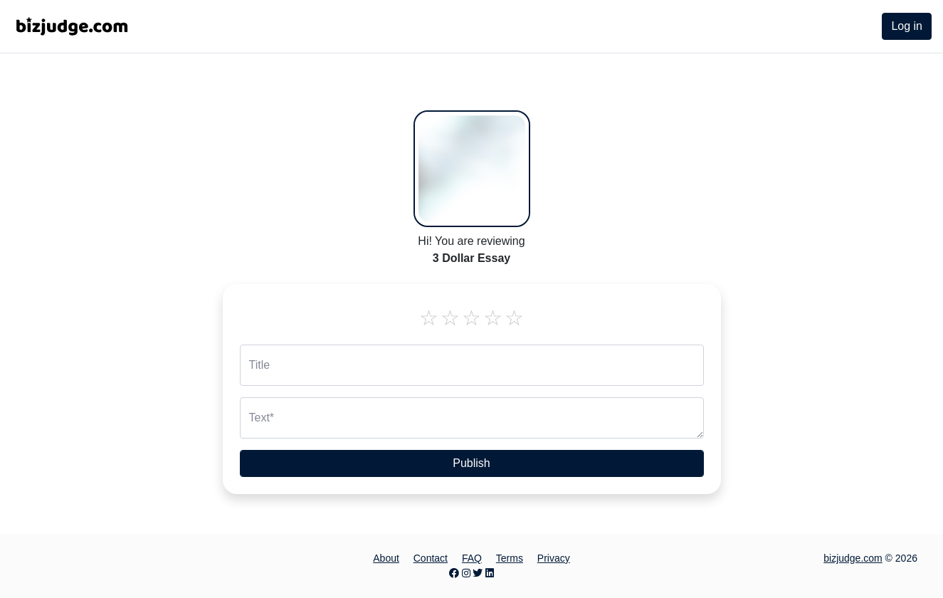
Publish (471, 463)
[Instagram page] (466, 573)
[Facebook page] (454, 573)
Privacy (553, 558)
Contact (430, 558)
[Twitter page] (478, 573)
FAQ (472, 558)
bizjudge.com (853, 558)
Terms (509, 558)
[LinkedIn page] (489, 573)
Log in (906, 26)
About (386, 558)
